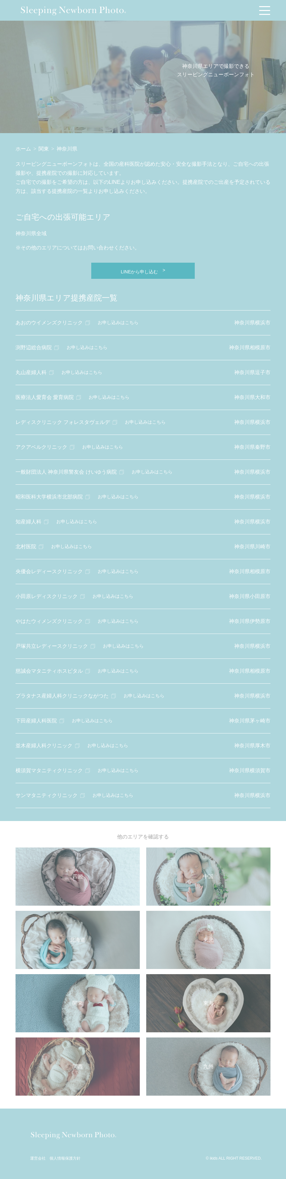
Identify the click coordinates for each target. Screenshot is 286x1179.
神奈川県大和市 (252, 397)
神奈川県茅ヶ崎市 (249, 720)
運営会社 (38, 1158)
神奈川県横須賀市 (249, 770)
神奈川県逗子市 (252, 372)
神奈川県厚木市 (252, 745)
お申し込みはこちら (118, 322)
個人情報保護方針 (65, 1158)
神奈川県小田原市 (249, 596)
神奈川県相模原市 (249, 347)
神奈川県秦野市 (252, 447)
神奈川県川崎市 (252, 546)
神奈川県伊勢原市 (249, 621)
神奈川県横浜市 (252, 322)
